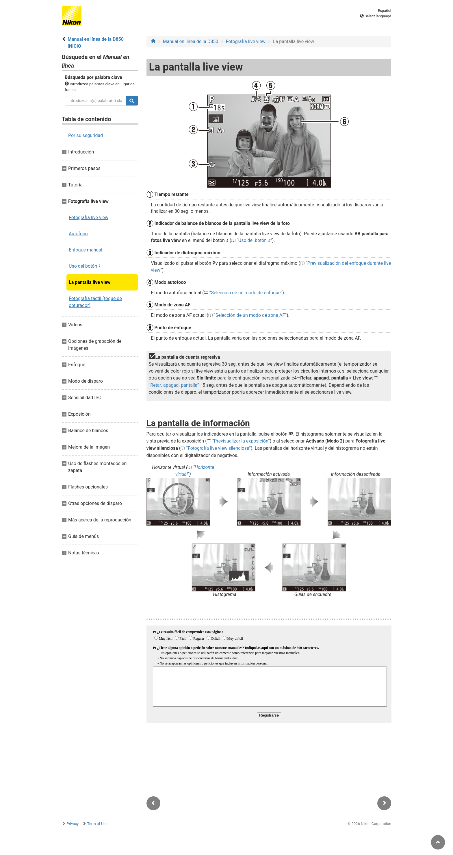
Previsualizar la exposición (241, 441)
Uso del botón (85, 266)
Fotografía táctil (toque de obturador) (95, 302)
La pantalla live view (90, 282)
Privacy (72, 823)
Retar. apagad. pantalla (173, 385)
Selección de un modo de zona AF (250, 315)
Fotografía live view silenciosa (218, 448)
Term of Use (97, 823)
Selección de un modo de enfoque (246, 292)
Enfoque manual (85, 250)
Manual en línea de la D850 (190, 41)
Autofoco (78, 233)
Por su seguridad (85, 135)
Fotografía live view (88, 217)
